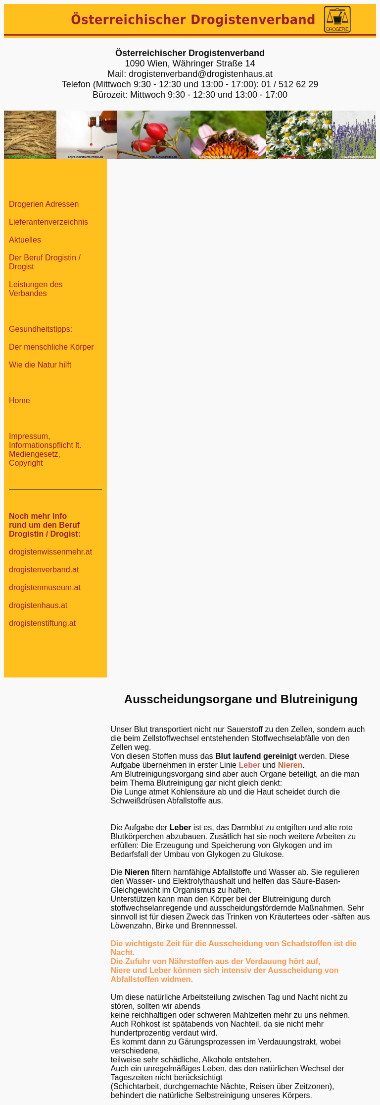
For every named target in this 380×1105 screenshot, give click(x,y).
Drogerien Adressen (44, 204)
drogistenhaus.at (38, 605)
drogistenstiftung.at (42, 623)
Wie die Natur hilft (40, 365)
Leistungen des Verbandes (36, 289)
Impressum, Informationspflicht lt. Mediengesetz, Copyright (45, 449)
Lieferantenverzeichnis (48, 222)
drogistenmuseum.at (45, 587)
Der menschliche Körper (51, 347)
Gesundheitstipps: (40, 329)
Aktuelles (25, 240)
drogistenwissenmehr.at (50, 552)
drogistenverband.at (44, 569)
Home (19, 400)
